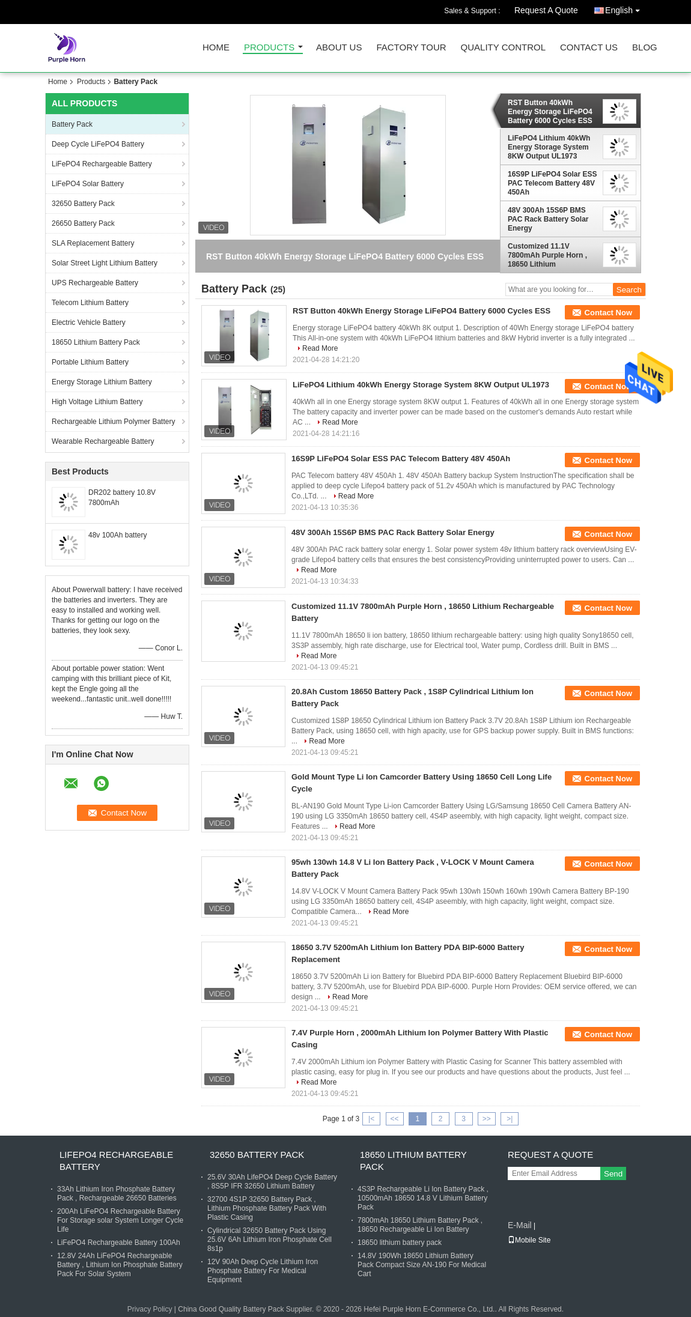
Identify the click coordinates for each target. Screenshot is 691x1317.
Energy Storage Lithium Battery (102, 382)
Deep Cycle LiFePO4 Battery (98, 144)
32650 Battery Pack (83, 203)
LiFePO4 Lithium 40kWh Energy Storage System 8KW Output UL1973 (549, 147)
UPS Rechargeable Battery (95, 283)
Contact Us (589, 47)
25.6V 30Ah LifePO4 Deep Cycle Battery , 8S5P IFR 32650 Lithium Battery (272, 1181)
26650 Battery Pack (83, 223)
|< (371, 1119)
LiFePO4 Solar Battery (88, 184)
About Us (339, 47)
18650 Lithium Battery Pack (96, 342)
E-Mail (520, 1225)
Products (269, 47)
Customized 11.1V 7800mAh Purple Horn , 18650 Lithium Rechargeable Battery (547, 255)
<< (394, 1119)
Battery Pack (72, 124)
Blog (644, 47)
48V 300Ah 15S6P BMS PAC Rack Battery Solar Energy (548, 219)
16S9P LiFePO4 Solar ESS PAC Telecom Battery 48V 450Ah (552, 183)
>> (486, 1119)
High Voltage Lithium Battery (97, 402)
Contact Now (608, 312)
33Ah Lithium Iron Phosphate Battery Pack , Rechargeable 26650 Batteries (117, 1193)
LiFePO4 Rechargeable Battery (102, 164)
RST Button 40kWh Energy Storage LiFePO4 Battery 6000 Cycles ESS (550, 111)
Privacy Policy (149, 1309)
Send (613, 1173)
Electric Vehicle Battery (89, 322)
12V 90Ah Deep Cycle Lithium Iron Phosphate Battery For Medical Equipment (262, 1271)
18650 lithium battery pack (400, 1242)
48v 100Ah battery (117, 535)
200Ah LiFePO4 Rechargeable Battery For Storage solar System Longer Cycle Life (120, 1220)
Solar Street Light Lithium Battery (104, 263)
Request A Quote (546, 10)
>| (510, 1119)
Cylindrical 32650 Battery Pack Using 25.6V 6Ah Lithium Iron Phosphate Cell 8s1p (269, 1239)
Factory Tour (411, 47)
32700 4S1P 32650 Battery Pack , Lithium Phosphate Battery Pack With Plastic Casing (266, 1208)
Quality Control (503, 47)
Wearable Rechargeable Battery (103, 441)
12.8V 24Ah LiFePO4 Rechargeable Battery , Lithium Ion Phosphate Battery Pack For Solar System (120, 1265)
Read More (320, 348)
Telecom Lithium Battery (90, 302)
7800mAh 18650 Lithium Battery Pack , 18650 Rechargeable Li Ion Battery (420, 1225)
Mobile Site (529, 1240)
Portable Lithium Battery (90, 362)
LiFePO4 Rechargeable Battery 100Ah (118, 1242)
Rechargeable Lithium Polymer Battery (113, 421)
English (625, 8)
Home (216, 47)
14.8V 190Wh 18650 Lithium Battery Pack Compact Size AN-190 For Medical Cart (422, 1265)
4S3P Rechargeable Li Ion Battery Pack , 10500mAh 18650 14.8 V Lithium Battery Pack (423, 1198)
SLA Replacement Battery (93, 243)
